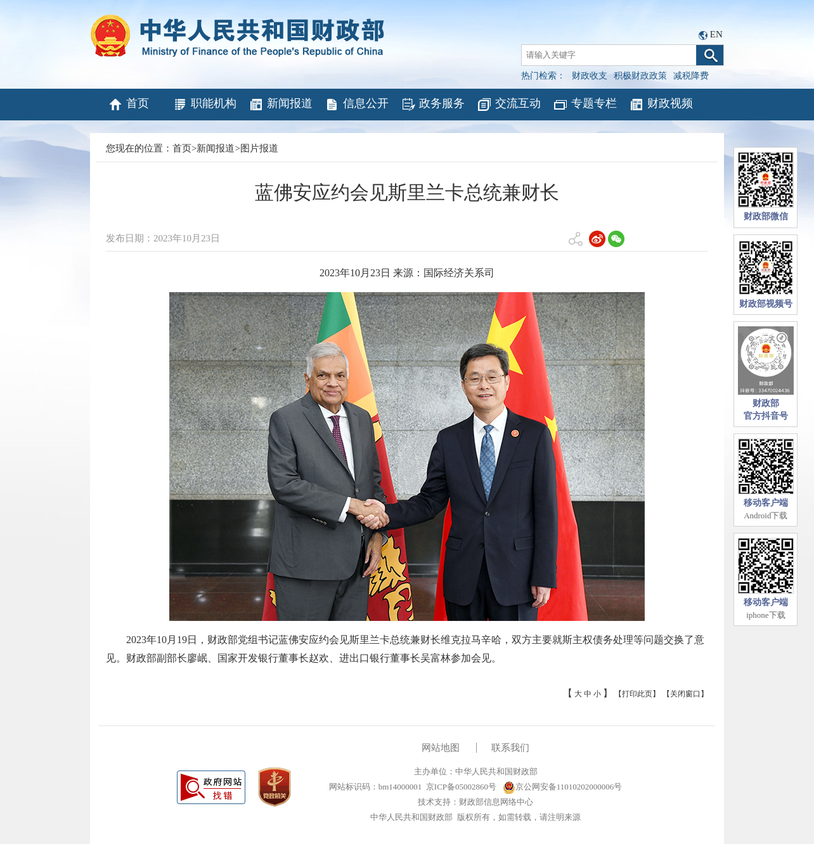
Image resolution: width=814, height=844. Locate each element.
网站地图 (441, 748)
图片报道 (259, 148)
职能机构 (204, 104)
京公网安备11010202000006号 (563, 786)
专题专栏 (585, 104)
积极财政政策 (640, 75)
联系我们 (510, 748)
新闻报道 (281, 104)
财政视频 (661, 104)
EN (716, 34)
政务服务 (433, 104)
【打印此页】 (637, 693)
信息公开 (357, 104)
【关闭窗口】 (685, 693)
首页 (128, 104)
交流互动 (509, 104)
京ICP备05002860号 (461, 786)
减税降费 (691, 75)
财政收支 (589, 75)
